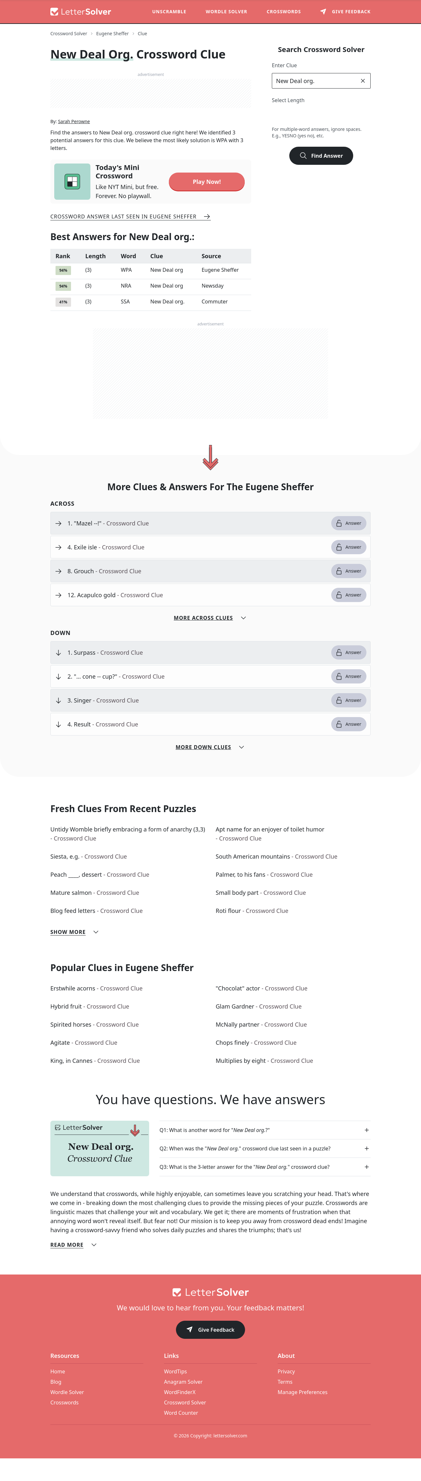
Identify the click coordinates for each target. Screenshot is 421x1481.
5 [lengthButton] (321, 115)
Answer (348, 546)
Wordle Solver (226, 11)
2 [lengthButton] (278, 115)
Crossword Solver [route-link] (68, 33)
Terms (285, 1404)
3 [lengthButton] (292, 115)
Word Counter (181, 1435)
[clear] (363, 81)
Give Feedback (211, 1353)
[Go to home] (210, 1315)
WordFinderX (180, 1414)
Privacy (286, 1394)
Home (57, 1394)
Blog (55, 1404)
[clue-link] (196, 546)
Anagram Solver (183, 1404)
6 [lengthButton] (335, 115)
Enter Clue (284, 65)
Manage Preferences (302, 1414)
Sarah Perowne (74, 145)
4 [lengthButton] (306, 115)
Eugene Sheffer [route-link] (112, 33)
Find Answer (321, 156)
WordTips (175, 1394)
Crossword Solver (185, 1425)
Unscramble (169, 11)
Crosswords (284, 11)
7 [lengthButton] (349, 115)
